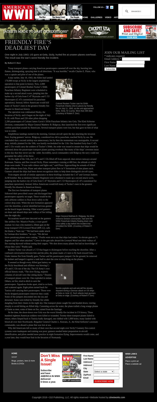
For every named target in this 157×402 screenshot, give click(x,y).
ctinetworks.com (117, 397)
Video (108, 17)
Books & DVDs (17, 364)
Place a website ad (133, 364)
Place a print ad (132, 361)
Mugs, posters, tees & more (23, 361)
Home (14, 353)
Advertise (130, 357)
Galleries (96, 17)
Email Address (113, 59)
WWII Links (131, 354)
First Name (110, 62)
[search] (136, 11)
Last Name (110, 65)
